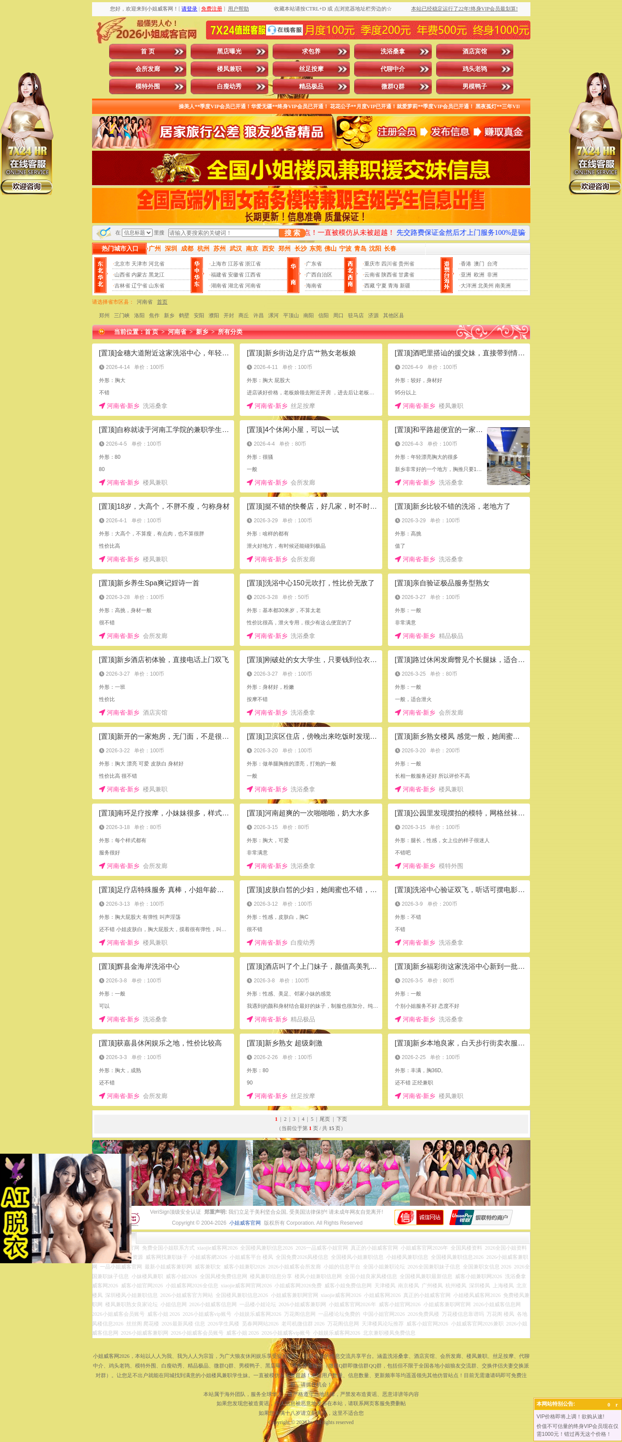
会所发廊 (147, 69)
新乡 (169, 315)
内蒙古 (139, 275)
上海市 (219, 264)
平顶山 (291, 315)
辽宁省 (139, 286)
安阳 (199, 315)
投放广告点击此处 (311, 1347)
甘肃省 (406, 275)
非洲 (492, 275)
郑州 (104, 315)
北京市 (122, 264)
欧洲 (479, 275)
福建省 (219, 275)
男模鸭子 (474, 86)
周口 (338, 315)
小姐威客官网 (245, 1223)
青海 (393, 286)
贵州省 (406, 264)
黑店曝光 (229, 51)
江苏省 (236, 264)
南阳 (308, 315)
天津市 (139, 264)
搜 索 (292, 233)
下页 (342, 1119)
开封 (229, 315)
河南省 (253, 286)
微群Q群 (393, 86)
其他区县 (393, 315)
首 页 (148, 51)
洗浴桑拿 (392, 51)
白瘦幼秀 (229, 86)
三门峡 (122, 315)
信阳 (323, 315)
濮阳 (214, 315)
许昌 (258, 315)
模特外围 (147, 86)
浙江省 (253, 264)
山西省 (122, 275)
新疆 (405, 286)
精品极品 (311, 86)
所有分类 (230, 332)
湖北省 (236, 286)
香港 (466, 264)
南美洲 (503, 286)
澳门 (479, 264)
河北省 (156, 264)
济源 (373, 315)
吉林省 (122, 286)
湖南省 (219, 286)
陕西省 (389, 275)
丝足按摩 (311, 69)
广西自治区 (319, 275)
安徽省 (236, 275)
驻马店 (356, 315)
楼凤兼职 (229, 69)
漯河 (273, 315)
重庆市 (372, 264)
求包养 (311, 51)
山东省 (156, 286)
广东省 (314, 264)
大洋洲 (468, 286)
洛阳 (139, 315)
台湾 (492, 264)
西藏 (369, 286)
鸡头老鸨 (474, 69)
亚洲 (466, 275)
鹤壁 (184, 315)
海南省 (314, 286)
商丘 (243, 315)
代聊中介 (392, 69)
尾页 (325, 1119)
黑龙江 (156, 275)
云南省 (372, 275)
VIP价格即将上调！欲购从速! (570, 1417)
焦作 (154, 315)
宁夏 (381, 286)
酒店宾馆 (474, 51)
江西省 (253, 275)
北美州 (486, 286)
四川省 (389, 264)
